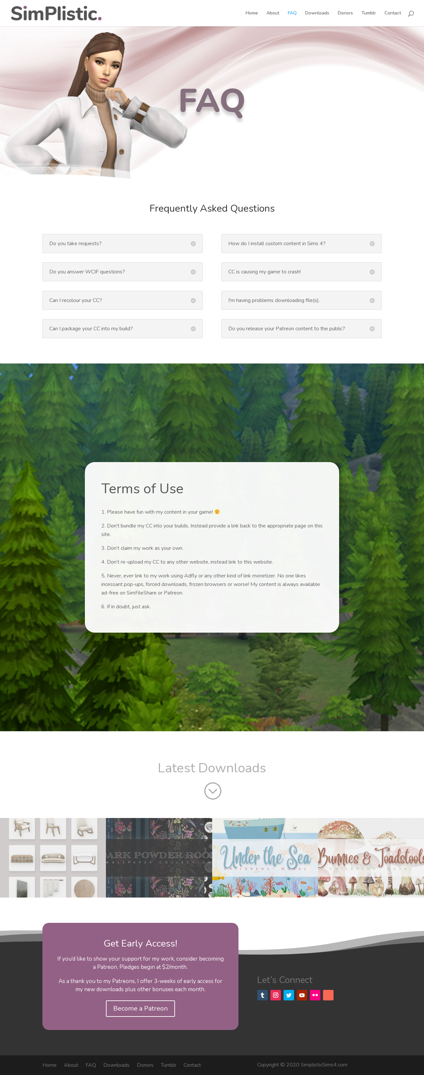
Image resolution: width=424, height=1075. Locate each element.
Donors (345, 13)
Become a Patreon (140, 1008)
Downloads (317, 13)
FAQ (292, 13)
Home (252, 13)
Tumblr (369, 13)
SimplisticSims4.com (324, 1064)
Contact (393, 13)
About (272, 13)
